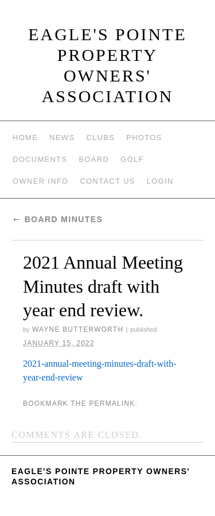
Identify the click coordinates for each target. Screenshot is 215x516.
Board (94, 159)
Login (160, 181)
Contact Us (107, 181)
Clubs (100, 137)
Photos (144, 137)
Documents (40, 159)
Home (25, 137)
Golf (132, 159)
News (62, 137)
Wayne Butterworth (77, 329)
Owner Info (41, 181)
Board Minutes (57, 219)
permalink (112, 403)
